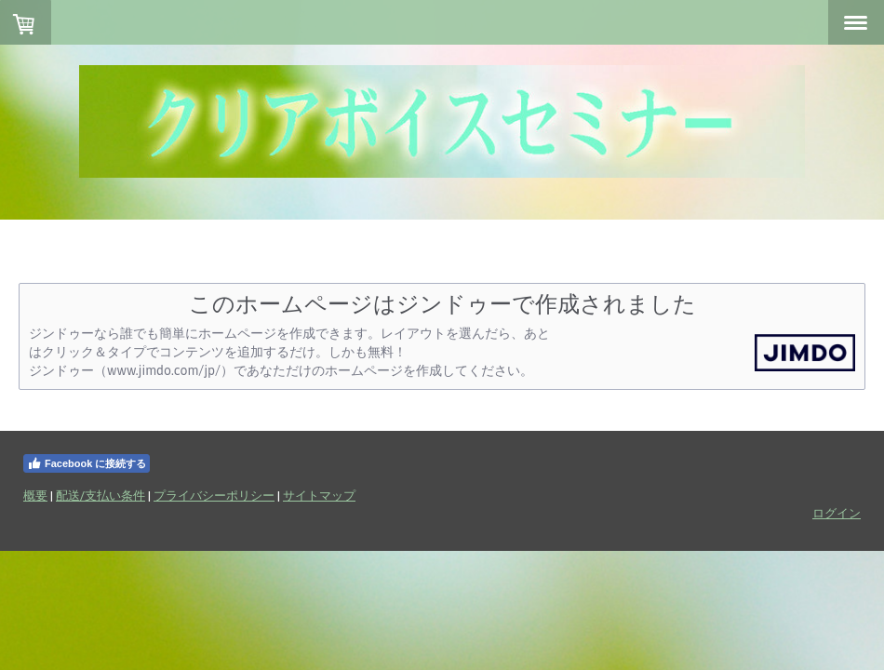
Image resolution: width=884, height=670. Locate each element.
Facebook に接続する (86, 463)
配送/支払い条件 (100, 495)
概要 (35, 495)
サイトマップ (319, 495)
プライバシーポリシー (214, 495)
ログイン (836, 512)
